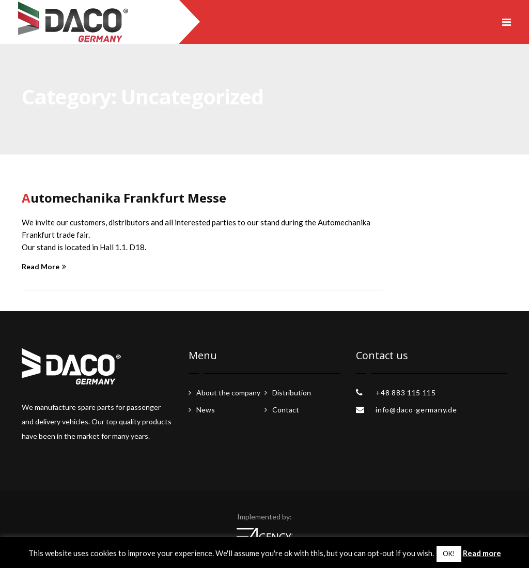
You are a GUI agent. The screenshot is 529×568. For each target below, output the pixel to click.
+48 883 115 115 (406, 392)
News (205, 409)
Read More (44, 266)
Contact (285, 409)
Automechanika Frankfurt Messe (124, 197)
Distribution (291, 392)
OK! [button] (449, 553)
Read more (482, 553)
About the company (228, 392)
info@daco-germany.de (416, 409)
